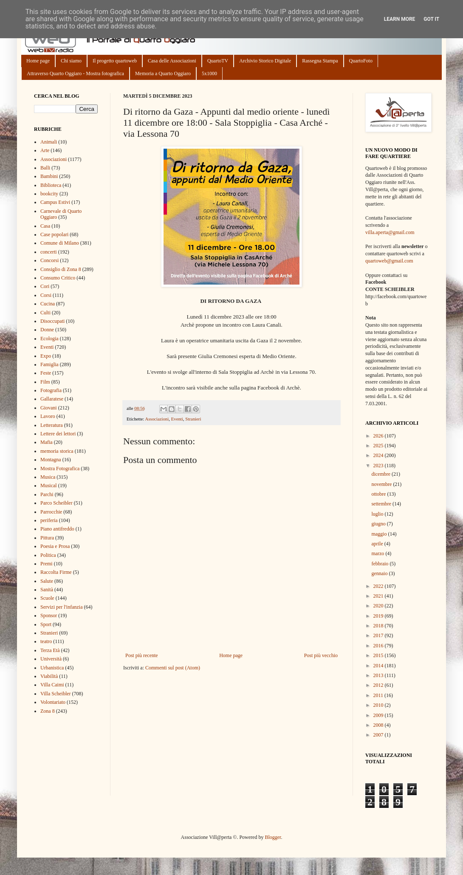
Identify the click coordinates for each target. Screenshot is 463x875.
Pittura (47, 538)
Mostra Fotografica (59, 468)
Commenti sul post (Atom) (172, 668)
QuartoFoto (361, 61)
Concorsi (49, 260)
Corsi (45, 295)
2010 (379, 705)
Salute (46, 581)
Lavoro (47, 416)
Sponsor (48, 615)
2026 (379, 436)
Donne (47, 330)
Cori (44, 286)
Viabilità (49, 676)
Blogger (273, 837)
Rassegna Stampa (320, 61)
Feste (45, 373)
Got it (431, 19)
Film (45, 382)
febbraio (380, 564)
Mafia (46, 442)
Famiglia (49, 364)
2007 (379, 735)
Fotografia (51, 390)
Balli (45, 168)
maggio (379, 534)
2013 (379, 675)
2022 (379, 586)
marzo (378, 553)
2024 (379, 455)
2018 (379, 626)
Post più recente (141, 655)
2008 (379, 725)
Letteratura (51, 425)
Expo (45, 356)
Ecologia (49, 339)
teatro (46, 641)
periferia (49, 520)
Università (51, 659)
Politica (48, 555)
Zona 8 (47, 711)
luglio (377, 514)
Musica (47, 477)
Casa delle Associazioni (172, 61)
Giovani (48, 408)
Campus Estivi (55, 202)
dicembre (381, 474)
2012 (379, 685)
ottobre (379, 494)
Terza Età (49, 650)
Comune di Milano (59, 243)
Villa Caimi (52, 685)
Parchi (47, 494)
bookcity (49, 194)
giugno (379, 524)
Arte (44, 150)
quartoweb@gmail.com (389, 261)
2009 (379, 715)
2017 (379, 635)
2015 (379, 655)
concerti (48, 252)
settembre (381, 504)
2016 (379, 646)
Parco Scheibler (56, 503)
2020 (379, 606)
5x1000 (209, 73)
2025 (379, 446)
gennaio (380, 573)
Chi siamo (71, 61)
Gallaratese (51, 399)
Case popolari (54, 234)
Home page (38, 61)
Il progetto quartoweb (115, 61)
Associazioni (157, 418)
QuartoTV (217, 61)
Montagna (50, 460)
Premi (46, 564)
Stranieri (193, 418)
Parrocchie (51, 512)
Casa (45, 226)
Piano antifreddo (57, 529)
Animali (48, 142)
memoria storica (56, 451)
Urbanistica (52, 668)
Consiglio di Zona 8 (60, 269)
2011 (379, 695)
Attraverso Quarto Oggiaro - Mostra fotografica (75, 73)
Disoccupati (52, 321)
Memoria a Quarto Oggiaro (163, 73)
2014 (379, 666)
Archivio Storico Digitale (265, 61)
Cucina (47, 304)
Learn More (399, 19)
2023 (379, 466)
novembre (382, 484)
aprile (377, 544)
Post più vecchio (321, 655)
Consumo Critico (57, 278)
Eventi (177, 418)
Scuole (47, 598)
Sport (45, 624)
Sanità (46, 590)
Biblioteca (50, 185)
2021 (379, 596)
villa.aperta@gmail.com (390, 232)
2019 (379, 616)
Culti (45, 313)
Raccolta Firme (56, 572)
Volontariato (52, 702)
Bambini (49, 176)
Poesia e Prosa (55, 546)
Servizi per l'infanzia (61, 607)
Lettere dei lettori (58, 434)
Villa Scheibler (55, 694)
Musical (48, 485)
